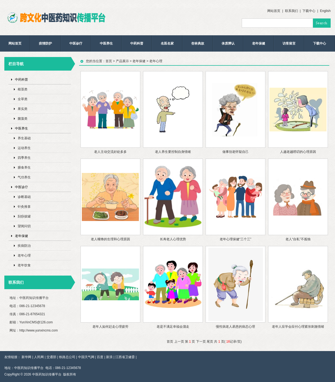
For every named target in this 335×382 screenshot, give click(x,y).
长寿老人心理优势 (173, 239)
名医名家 (167, 43)
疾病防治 (24, 246)
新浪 (109, 357)
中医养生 (106, 43)
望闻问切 (24, 226)
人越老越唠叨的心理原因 (298, 152)
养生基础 (24, 138)
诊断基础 (24, 197)
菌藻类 (22, 119)
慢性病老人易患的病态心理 (235, 327)
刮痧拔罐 (24, 216)
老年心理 (24, 255)
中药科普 (136, 43)
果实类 (22, 109)
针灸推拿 (24, 207)
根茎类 (22, 89)
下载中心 (308, 11)
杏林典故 (197, 43)
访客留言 (289, 43)
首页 (109, 61)
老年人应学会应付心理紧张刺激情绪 (298, 327)
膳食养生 (24, 167)
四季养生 (24, 158)
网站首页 (273, 11)
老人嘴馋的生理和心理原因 (110, 239)
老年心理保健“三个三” (235, 239)
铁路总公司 (67, 357)
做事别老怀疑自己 (235, 152)
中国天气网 (86, 357)
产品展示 (122, 61)
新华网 (26, 357)
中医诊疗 (75, 43)
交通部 (51, 357)
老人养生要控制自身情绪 (173, 152)
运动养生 (24, 148)
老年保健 (258, 43)
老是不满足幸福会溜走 (173, 327)
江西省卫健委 (125, 357)
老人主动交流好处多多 (110, 152)
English (325, 11)
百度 (100, 357)
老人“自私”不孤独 (298, 239)
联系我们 (291, 11)
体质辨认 (228, 43)
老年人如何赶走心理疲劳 (110, 327)
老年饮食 (24, 265)
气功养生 (24, 177)
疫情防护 (45, 43)
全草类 (22, 99)
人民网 (39, 357)
